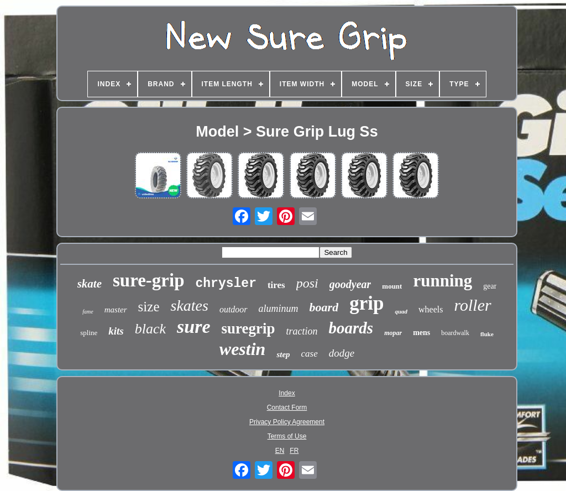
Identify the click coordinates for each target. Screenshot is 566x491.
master (115, 309)
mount (392, 286)
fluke (487, 334)
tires (276, 285)
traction (302, 331)
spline (88, 332)
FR (294, 451)
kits (115, 331)
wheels (430, 309)
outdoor (233, 309)
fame (87, 312)
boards (351, 328)
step (283, 354)
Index (287, 393)
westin (242, 349)
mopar (393, 333)
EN (280, 451)
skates (189, 305)
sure (193, 326)
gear (489, 286)
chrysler (226, 283)
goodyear (350, 284)
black (150, 329)
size (149, 306)
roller (472, 305)
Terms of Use (287, 436)
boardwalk (455, 333)
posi (307, 283)
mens (421, 332)
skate (89, 283)
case (309, 353)
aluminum (278, 308)
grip (366, 303)
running (442, 280)
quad (401, 311)
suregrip (248, 328)
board (324, 307)
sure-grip (149, 280)
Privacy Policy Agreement (286, 422)
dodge (341, 353)
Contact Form (287, 407)
